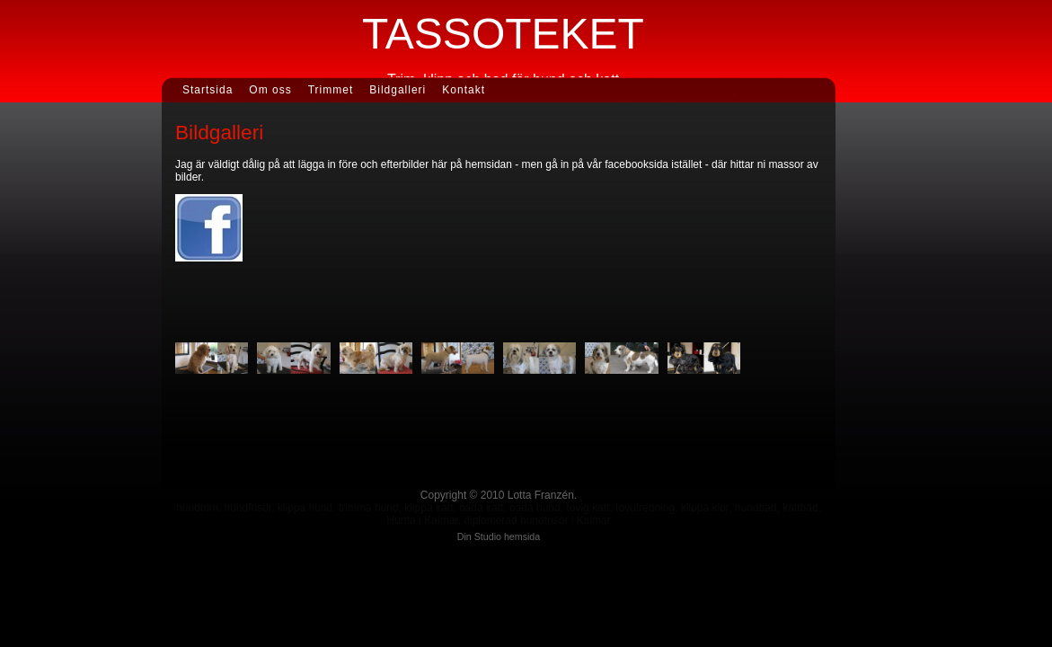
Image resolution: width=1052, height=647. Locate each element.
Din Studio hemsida (498, 536)
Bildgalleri (397, 90)
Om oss (270, 90)
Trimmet (331, 90)
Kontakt (463, 90)
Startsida (207, 90)
